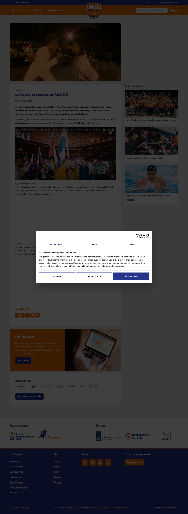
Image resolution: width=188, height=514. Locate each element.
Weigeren (57, 276)
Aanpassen (94, 276)
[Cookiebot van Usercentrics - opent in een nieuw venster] (138, 236)
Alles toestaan (131, 276)
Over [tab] (132, 244)
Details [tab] (94, 244)
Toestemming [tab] (55, 244)
